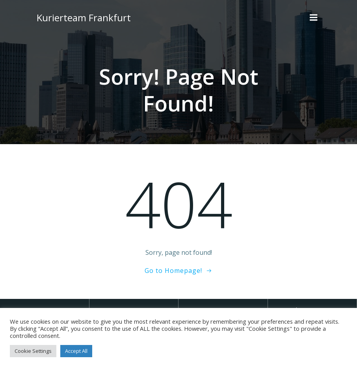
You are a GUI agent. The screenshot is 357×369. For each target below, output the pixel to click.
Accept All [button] (76, 350)
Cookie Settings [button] (33, 350)
